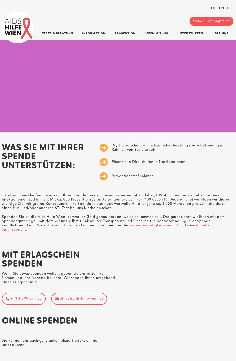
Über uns (220, 33)
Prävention (125, 33)
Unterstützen (190, 33)
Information (93, 33)
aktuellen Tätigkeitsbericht (155, 225)
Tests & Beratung (57, 33)
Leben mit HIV (156, 33)
